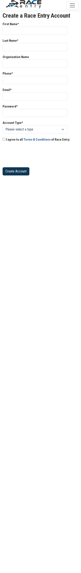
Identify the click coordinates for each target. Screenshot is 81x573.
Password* (10, 106)
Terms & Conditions (37, 139)
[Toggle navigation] (72, 5)
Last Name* (10, 41)
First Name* (11, 24)
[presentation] (35, 155)
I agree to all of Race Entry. (36, 139)
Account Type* (13, 123)
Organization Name (16, 57)
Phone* (8, 73)
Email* (7, 90)
